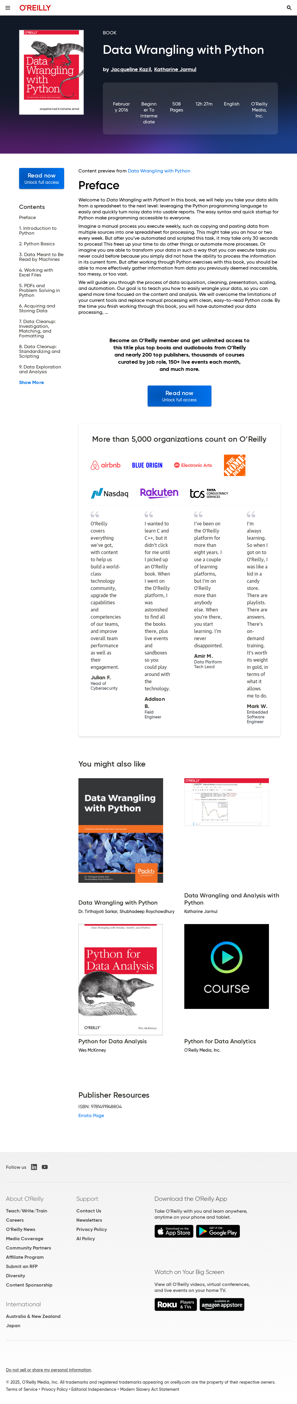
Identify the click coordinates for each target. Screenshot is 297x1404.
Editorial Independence (93, 1389)
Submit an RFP (22, 1266)
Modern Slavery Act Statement (149, 1389)
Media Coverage (24, 1238)
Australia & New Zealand (33, 1316)
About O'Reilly (25, 1198)
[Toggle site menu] (8, 8)
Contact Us (88, 1211)
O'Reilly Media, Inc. (259, 110)
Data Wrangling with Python (159, 171)
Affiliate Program (25, 1257)
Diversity (15, 1276)
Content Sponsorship (29, 1285)
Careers (15, 1220)
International (23, 1304)
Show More (31, 382)
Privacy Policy (91, 1229)
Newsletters (89, 1220)
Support (87, 1198)
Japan (13, 1325)
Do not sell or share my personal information (48, 1370)
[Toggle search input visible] (289, 8)
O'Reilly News (20, 1229)
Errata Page (91, 1115)
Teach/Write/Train (26, 1211)
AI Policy (85, 1238)
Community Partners (28, 1248)
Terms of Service (22, 1389)
